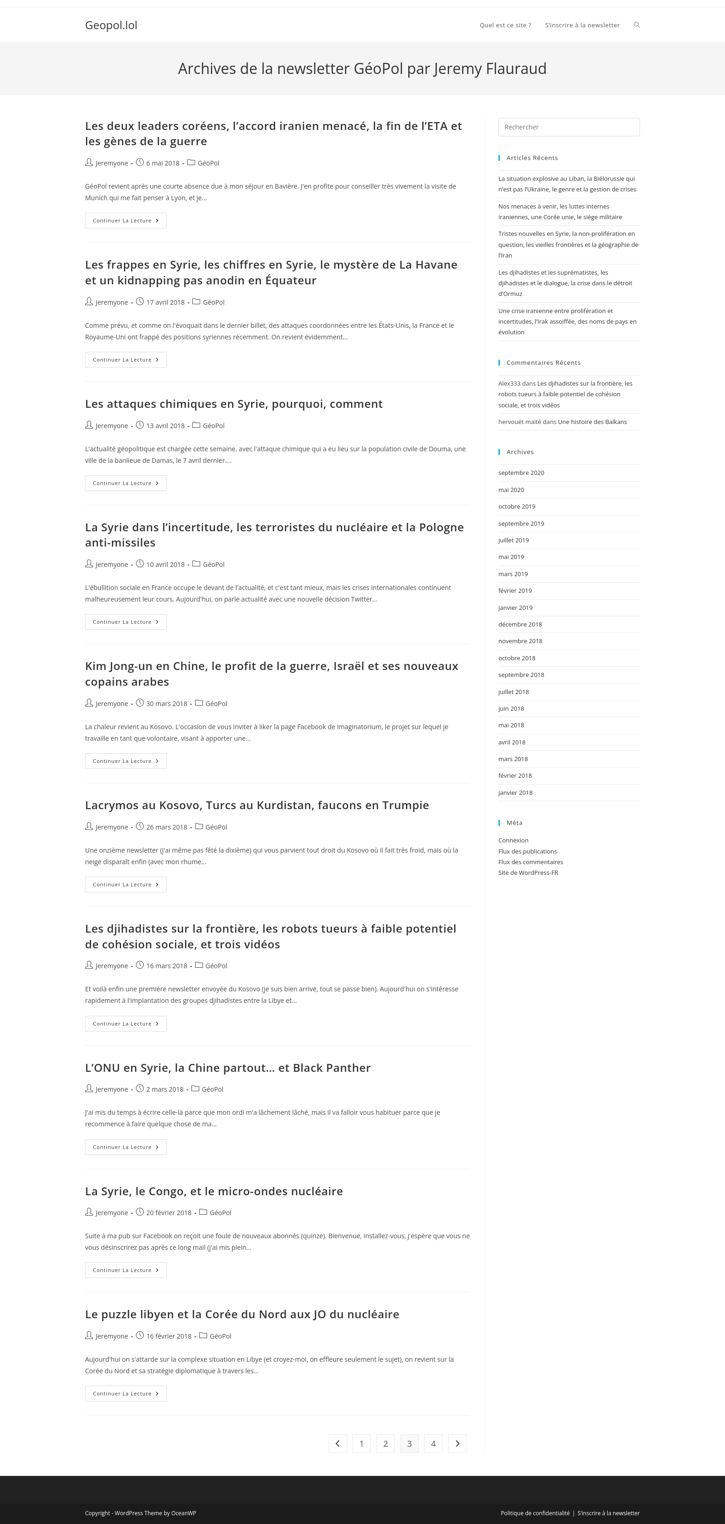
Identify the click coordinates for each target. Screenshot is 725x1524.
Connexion (513, 840)
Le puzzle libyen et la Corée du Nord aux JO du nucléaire (242, 1313)
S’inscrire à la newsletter (609, 1513)
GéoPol (209, 163)
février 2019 (515, 590)
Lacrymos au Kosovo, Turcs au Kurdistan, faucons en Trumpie (257, 804)
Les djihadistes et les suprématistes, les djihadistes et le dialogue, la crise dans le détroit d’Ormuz (565, 283)
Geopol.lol (111, 24)
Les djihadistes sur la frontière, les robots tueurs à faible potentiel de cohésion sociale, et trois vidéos (271, 936)
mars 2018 (513, 759)
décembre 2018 (520, 624)
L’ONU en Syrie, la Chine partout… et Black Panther (228, 1067)
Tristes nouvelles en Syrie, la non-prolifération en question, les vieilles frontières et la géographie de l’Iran (568, 244)
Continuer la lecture (130, 222)
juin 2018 (511, 708)
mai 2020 (511, 489)
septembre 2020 (521, 472)
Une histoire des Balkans (592, 422)
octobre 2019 (516, 506)
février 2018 (515, 775)
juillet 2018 (513, 692)
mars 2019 (513, 574)
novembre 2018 (520, 641)
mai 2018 (511, 725)
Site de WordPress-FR (528, 872)
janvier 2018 (515, 792)
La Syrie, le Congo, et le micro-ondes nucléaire (214, 1190)
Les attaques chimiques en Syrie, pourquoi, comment (234, 403)
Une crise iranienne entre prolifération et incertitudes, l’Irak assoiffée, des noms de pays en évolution (567, 322)
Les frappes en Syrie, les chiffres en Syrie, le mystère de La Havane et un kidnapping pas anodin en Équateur (271, 272)
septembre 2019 (521, 523)
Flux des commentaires (530, 862)
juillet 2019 (513, 540)
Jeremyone (112, 163)
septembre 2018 (521, 674)
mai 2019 (511, 557)
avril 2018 (512, 742)
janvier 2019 (515, 607)
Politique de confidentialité (535, 1513)
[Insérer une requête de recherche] (569, 127)
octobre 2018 (516, 658)
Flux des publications (527, 851)
